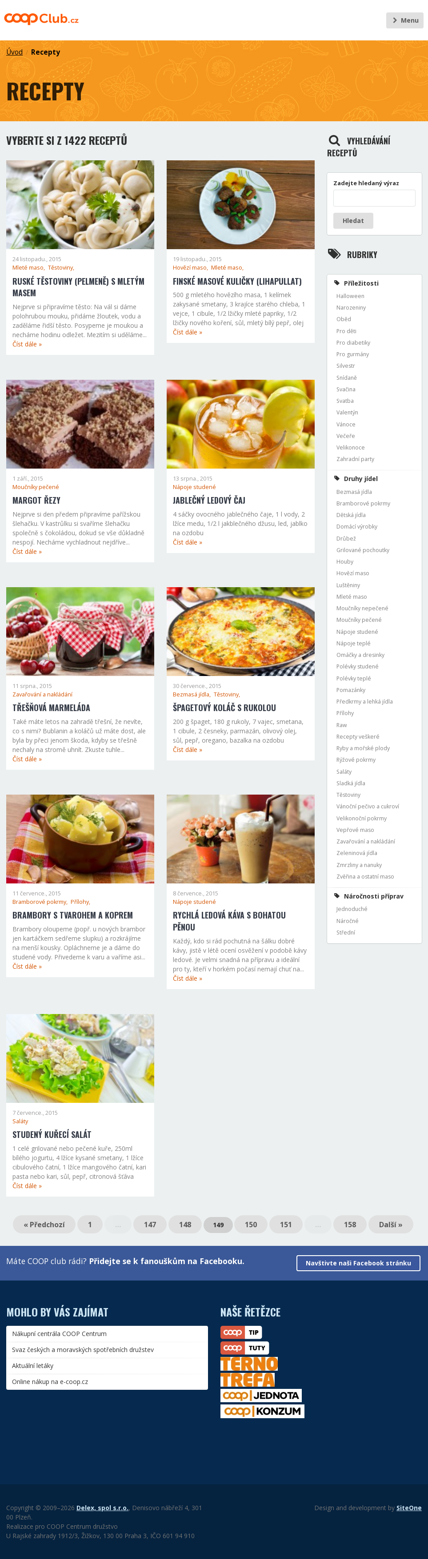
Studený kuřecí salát (52, 1134)
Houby (344, 561)
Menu (404, 20)
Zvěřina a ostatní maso (365, 876)
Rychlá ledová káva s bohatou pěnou (229, 921)
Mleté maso (351, 597)
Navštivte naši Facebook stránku (358, 1263)
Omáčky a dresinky (360, 655)
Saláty (20, 1121)
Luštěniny (348, 585)
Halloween (350, 296)
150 (251, 1224)
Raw (341, 725)
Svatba (345, 401)
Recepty (45, 52)
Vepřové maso (355, 830)
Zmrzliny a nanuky (359, 865)
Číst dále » (27, 344)
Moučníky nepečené (362, 608)
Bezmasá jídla (354, 492)
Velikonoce (350, 447)
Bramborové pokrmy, (40, 902)
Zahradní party (355, 459)
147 (150, 1224)
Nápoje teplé (353, 643)
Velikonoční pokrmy (361, 818)
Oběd (343, 319)
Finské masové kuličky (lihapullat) (237, 281)
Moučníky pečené (35, 487)
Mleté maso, (29, 267)
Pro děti (346, 331)
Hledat (353, 220)
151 (286, 1224)
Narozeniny (351, 307)
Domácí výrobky (356, 526)
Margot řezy (36, 500)
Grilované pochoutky (362, 550)
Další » (391, 1224)
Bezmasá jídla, (192, 694)
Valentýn (347, 412)
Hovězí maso (352, 573)
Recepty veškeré (358, 736)
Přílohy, (80, 902)
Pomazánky (350, 690)
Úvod (14, 52)
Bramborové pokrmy (363, 503)
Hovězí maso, (191, 267)
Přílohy (345, 713)
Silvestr (345, 366)
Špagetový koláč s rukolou (224, 707)
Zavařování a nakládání (42, 694)
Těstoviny (348, 795)
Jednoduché (352, 909)
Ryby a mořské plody (363, 748)
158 (350, 1224)
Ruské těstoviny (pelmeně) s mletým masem (78, 287)
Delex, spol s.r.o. (102, 1507)
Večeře (345, 436)
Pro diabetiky (353, 342)
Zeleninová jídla (356, 853)
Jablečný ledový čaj (209, 500)
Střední (345, 932)
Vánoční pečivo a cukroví (367, 806)
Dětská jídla (351, 515)
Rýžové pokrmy (356, 760)
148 (185, 1224)
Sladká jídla (350, 783)
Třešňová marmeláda (51, 707)
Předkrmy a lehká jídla (364, 701)
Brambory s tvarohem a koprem (72, 915)
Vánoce (346, 424)
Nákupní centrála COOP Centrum (59, 1333)
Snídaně (346, 378)
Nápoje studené (194, 487)
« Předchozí (44, 1224)
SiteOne (409, 1507)
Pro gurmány (352, 354)
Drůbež (346, 538)
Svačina (346, 389)
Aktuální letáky (32, 1365)
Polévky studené (357, 666)
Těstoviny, (61, 267)
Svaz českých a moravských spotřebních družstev (83, 1349)
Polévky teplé (353, 678)
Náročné (347, 921)
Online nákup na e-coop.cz (50, 1381)
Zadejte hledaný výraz (366, 183)
